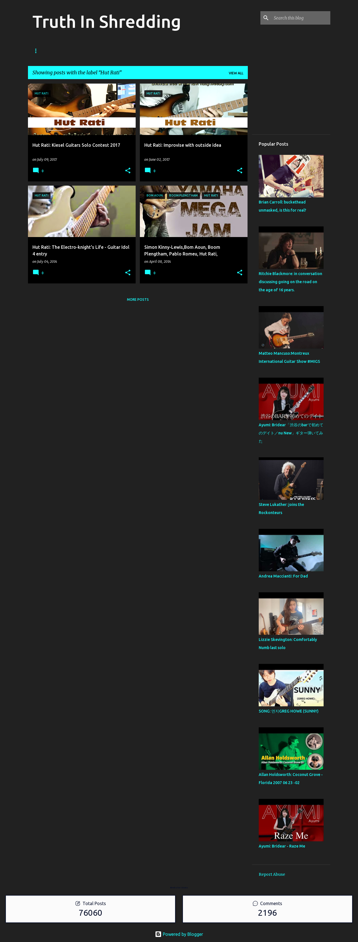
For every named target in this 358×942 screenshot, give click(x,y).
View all (236, 73)
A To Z (128, 51)
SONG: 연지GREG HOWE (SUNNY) (289, 711)
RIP (149, 51)
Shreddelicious (94, 51)
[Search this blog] (301, 18)
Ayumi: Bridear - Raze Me (282, 846)
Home (37, 51)
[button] (127, 171)
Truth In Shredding (106, 21)
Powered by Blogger (179, 934)
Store (61, 51)
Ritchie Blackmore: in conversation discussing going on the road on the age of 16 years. (290, 281)
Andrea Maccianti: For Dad (283, 576)
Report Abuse (272, 874)
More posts (138, 299)
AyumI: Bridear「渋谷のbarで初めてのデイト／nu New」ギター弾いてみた (291, 433)
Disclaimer (174, 51)
